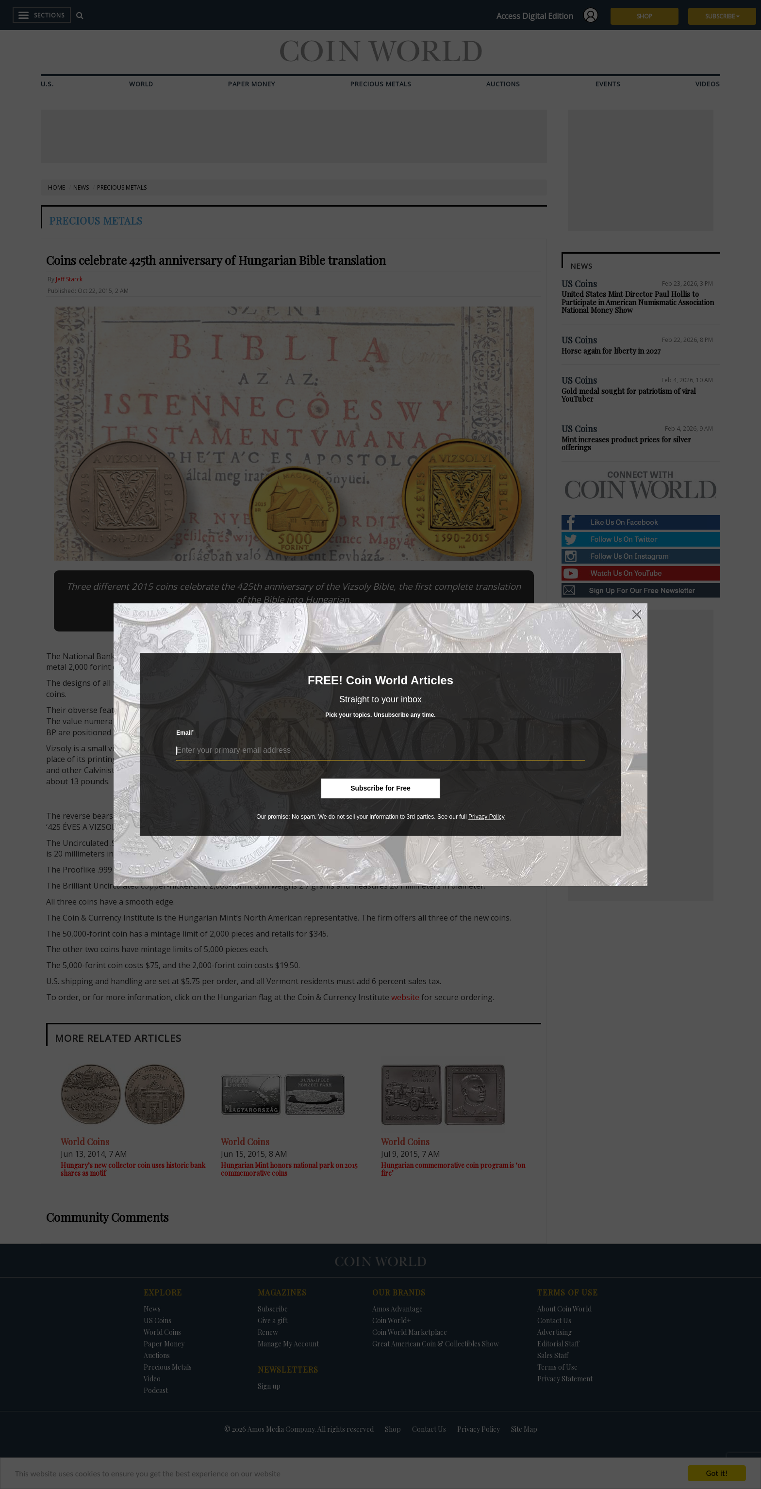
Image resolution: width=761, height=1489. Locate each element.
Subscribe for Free (380, 788)
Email (185, 733)
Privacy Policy (486, 816)
